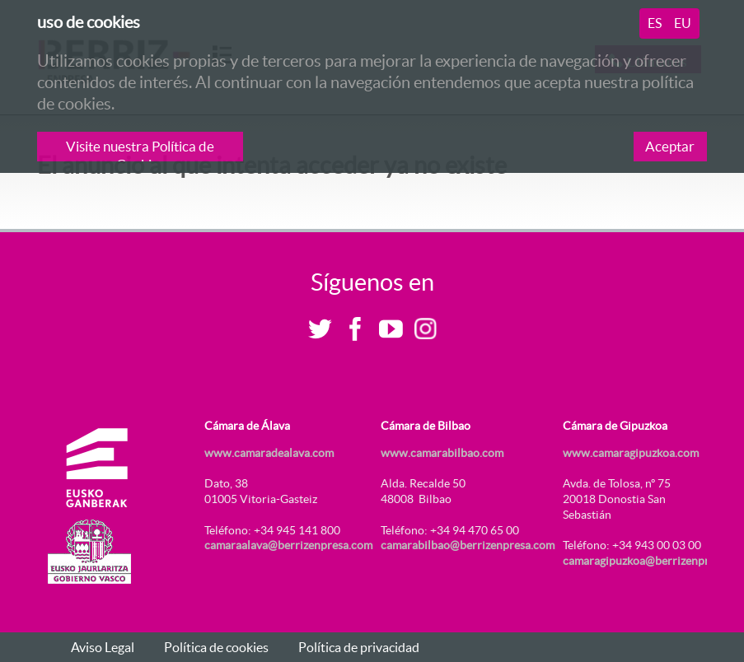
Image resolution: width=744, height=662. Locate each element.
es (655, 23)
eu (682, 23)
